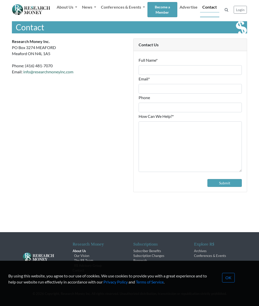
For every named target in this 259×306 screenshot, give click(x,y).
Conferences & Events (210, 256)
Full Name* (148, 60)
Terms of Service (150, 289)
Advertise (189, 7)
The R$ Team (83, 260)
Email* (144, 78)
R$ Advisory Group (88, 266)
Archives (200, 251)
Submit (224, 183)
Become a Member (162, 9)
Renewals (140, 260)
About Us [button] (65, 7)
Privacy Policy (115, 289)
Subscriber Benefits (147, 251)
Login (240, 10)
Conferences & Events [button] (121, 7)
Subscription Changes (148, 256)
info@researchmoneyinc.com (48, 71)
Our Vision (81, 256)
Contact (209, 7)
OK (228, 284)
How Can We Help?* (156, 116)
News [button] (87, 7)
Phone (144, 97)
